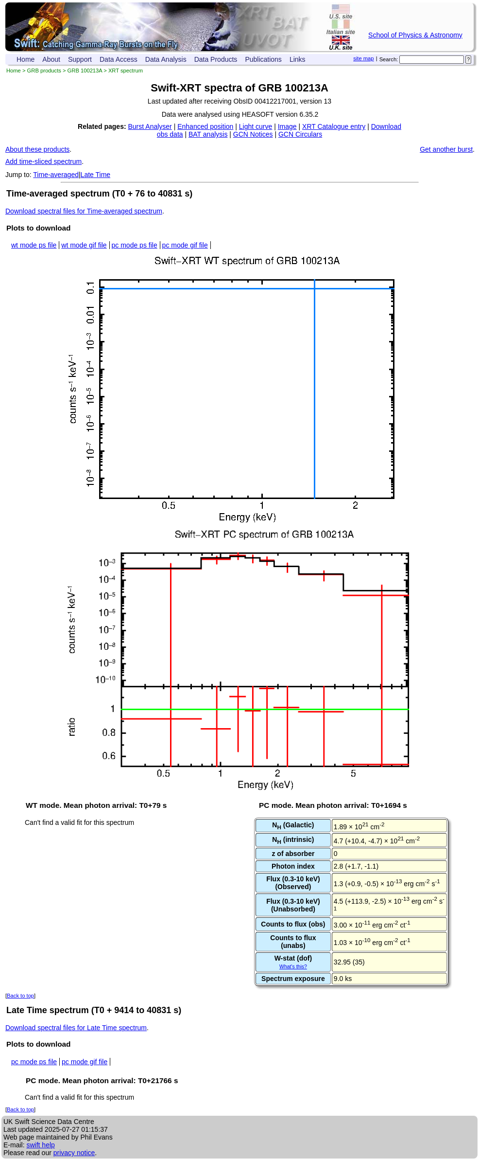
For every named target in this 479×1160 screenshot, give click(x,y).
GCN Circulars (300, 134)
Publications (263, 59)
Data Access (118, 59)
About (51, 59)
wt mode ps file (33, 245)
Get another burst (446, 149)
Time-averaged (56, 174)
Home (25, 59)
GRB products (44, 70)
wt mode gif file (83, 245)
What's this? (293, 966)
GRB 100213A (85, 70)
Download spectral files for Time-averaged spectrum (83, 211)
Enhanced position (205, 126)
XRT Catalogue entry (333, 126)
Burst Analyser (150, 126)
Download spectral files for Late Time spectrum (76, 1028)
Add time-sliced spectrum (43, 161)
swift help (40, 1145)
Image (287, 126)
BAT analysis (207, 134)
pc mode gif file (185, 245)
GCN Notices (253, 134)
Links (298, 59)
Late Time (95, 174)
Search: (388, 59)
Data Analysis (166, 59)
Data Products (216, 59)
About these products (37, 149)
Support (80, 59)
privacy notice (74, 1153)
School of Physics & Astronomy (415, 35)
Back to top (20, 996)
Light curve (255, 126)
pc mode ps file (134, 245)
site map (363, 58)
